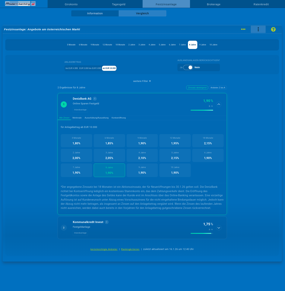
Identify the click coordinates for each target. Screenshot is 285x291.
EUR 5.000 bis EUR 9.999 (95, 67)
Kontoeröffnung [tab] (138, 118)
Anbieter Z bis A (218, 87)
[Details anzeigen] (219, 104)
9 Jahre (235, 44)
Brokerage (213, 4)
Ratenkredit (261, 4)
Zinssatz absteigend (197, 87)
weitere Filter (142, 81)
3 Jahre (140, 44)
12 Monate (88, 44)
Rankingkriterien (130, 251)
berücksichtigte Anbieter (104, 251)
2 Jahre (125, 44)
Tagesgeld (118, 4)
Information (95, 13)
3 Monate (33, 44)
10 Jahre (251, 44)
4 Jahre (156, 44)
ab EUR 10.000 (123, 67)
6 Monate (51, 44)
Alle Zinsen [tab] (67, 118)
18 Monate (107, 44)
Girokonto (71, 4)
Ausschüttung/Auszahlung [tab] (110, 118)
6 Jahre (187, 44)
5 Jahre (172, 44)
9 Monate (69, 44)
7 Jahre (203, 44)
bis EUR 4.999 (66, 67)
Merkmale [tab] (84, 118)
